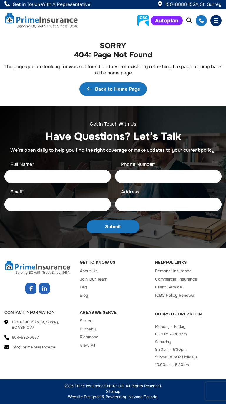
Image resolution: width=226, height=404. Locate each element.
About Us (88, 270)
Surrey (86, 320)
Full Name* (22, 164)
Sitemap (113, 391)
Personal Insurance (173, 270)
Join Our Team (93, 279)
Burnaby (88, 329)
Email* (17, 192)
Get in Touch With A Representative (47, 4)
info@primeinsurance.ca (33, 347)
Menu (216, 20)
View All (87, 345)
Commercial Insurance (176, 279)
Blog (84, 295)
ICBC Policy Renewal (175, 295)
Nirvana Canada (143, 396)
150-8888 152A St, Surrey (190, 4)
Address (130, 192)
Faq (83, 287)
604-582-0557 (201, 20)
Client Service (168, 287)
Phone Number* (138, 164)
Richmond (89, 337)
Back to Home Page (113, 89)
